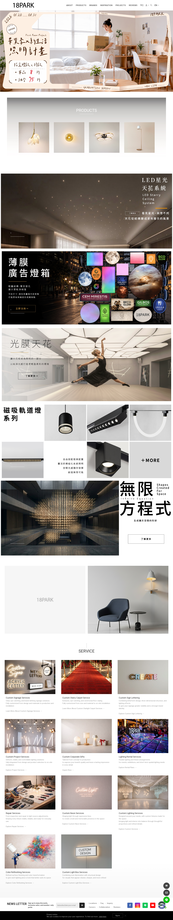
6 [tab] (92, 86)
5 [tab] (90, 86)
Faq (101, 903)
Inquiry (110, 903)
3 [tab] (85, 86)
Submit (82, 905)
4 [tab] (88, 86)
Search (151, 5)
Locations (93, 903)
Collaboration (104, 907)
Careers (92, 907)
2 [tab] (83, 86)
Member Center (146, 5)
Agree (117, 915)
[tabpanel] (86, 51)
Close (125, 915)
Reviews (117, 907)
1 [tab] (81, 86)
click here (102, 917)
